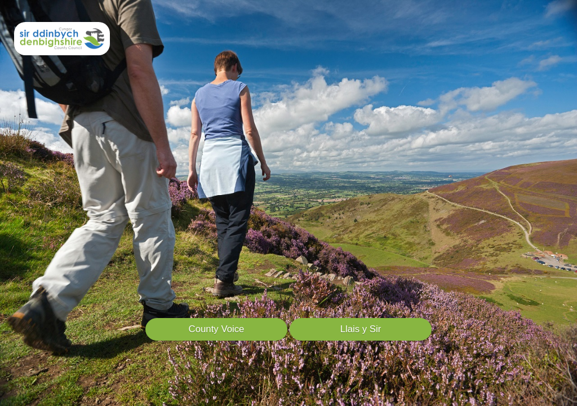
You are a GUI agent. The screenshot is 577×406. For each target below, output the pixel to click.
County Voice (217, 329)
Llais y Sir (360, 329)
